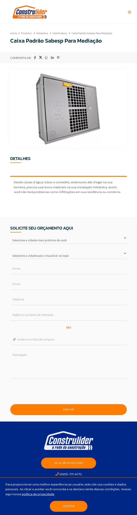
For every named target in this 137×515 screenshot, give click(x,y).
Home (13, 33)
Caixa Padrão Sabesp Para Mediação (92, 33)
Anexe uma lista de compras (33, 339)
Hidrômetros (60, 33)
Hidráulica (42, 33)
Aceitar (68, 506)
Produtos (26, 33)
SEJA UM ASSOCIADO (68, 463)
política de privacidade (38, 494)
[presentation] (68, 391)
